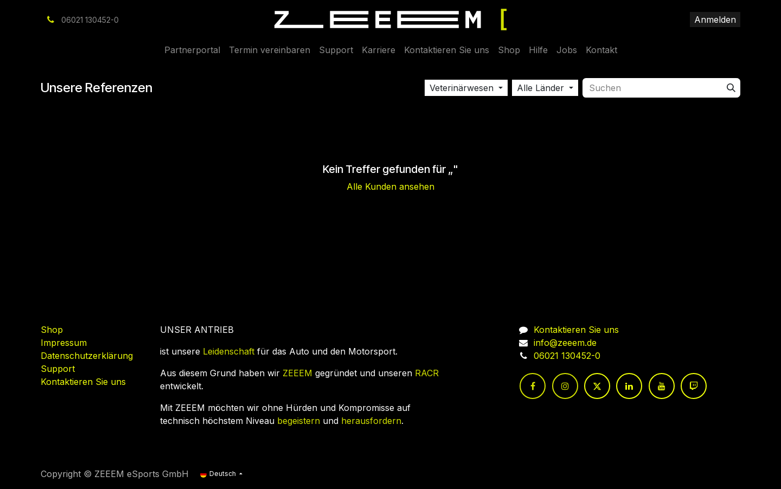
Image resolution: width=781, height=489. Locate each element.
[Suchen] (731, 88)
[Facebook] (533, 386)
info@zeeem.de (565, 342)
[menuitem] (192, 50)
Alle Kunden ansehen (390, 186)
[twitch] (694, 386)
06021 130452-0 (567, 355)
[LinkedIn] (629, 386)
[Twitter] (597, 386)
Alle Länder (540, 87)
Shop (52, 329)
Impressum (64, 342)
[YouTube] (662, 386)
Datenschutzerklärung (87, 355)
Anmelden (715, 19)
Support (58, 368)
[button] (466, 88)
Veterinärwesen (462, 87)
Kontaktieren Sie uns (83, 381)
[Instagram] (565, 386)
